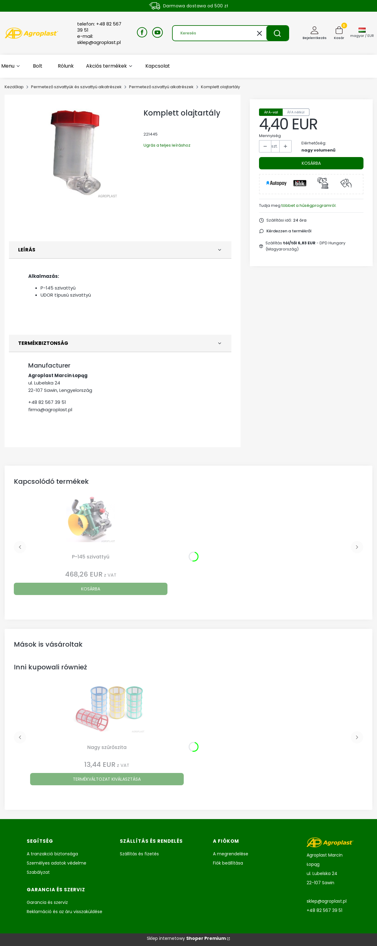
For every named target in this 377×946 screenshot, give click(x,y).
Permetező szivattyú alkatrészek (161, 87)
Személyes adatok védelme (56, 863)
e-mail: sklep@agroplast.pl (99, 39)
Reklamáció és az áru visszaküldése (64, 912)
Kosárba (311, 163)
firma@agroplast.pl (50, 409)
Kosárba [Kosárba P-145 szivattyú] (90, 589)
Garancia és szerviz (47, 902)
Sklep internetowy (186, 938)
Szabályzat (38, 872)
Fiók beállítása (228, 863)
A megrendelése (230, 854)
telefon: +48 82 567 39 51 (99, 27)
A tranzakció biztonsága (52, 854)
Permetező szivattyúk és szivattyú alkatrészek (76, 87)
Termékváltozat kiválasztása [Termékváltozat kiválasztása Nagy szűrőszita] (107, 779)
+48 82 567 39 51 (47, 402)
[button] (277, 33)
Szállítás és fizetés (139, 854)
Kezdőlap (14, 87)
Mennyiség (270, 136)
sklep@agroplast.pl (327, 901)
